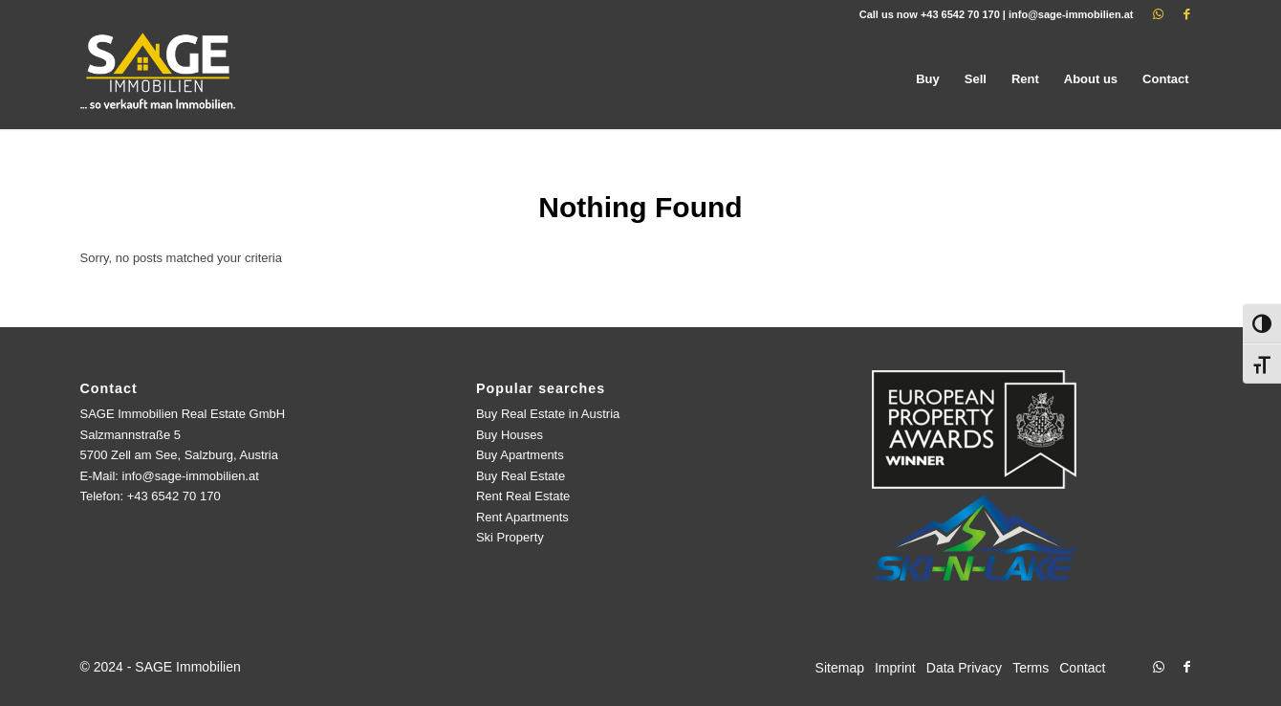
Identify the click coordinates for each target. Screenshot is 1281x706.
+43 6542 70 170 (960, 14)
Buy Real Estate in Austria (547, 414)
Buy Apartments (520, 455)
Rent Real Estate (523, 496)
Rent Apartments (522, 517)
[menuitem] (927, 79)
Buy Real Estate (520, 476)
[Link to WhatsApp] (1158, 14)
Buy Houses (509, 435)
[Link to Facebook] (1187, 14)
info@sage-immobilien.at (1071, 14)
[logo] (159, 79)
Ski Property (510, 537)
